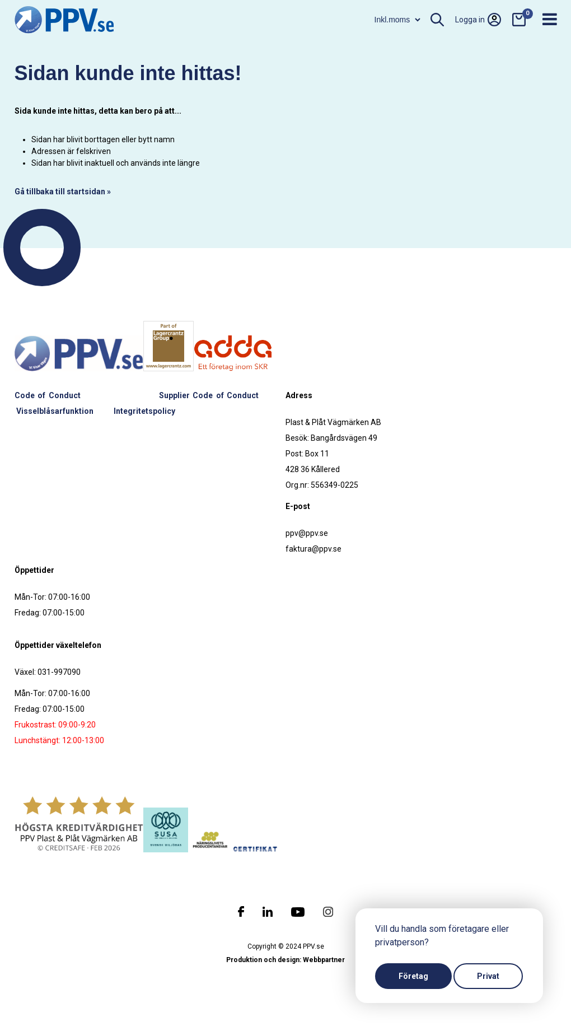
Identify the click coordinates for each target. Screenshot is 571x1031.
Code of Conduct (48, 395)
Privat (488, 976)
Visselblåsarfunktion (54, 411)
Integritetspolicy (144, 411)
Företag (413, 976)
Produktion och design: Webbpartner (285, 960)
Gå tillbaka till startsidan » (63, 191)
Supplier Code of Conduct (209, 395)
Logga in (478, 19)
